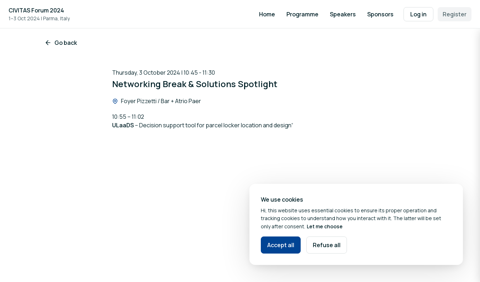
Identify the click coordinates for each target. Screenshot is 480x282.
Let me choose (325, 226)
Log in (418, 14)
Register (454, 14)
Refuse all (327, 245)
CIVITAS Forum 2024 (36, 10)
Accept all (280, 245)
